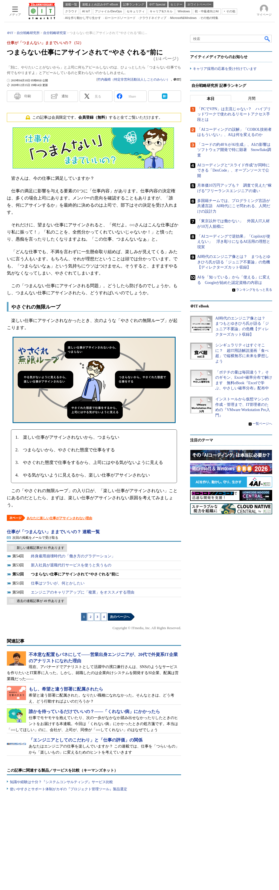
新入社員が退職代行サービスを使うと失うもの (71, 565)
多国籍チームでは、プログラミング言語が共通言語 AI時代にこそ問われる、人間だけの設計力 (233, 205)
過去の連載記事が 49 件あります (40, 601)
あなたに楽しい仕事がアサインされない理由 (59, 518)
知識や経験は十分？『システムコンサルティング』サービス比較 (61, 782)
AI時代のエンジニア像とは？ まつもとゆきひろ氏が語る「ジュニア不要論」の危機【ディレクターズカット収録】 (233, 262)
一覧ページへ (262, 424)
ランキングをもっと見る (254, 290)
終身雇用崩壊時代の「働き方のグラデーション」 (73, 556)
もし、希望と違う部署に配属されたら (66, 689)
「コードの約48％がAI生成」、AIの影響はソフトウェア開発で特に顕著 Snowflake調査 (234, 149)
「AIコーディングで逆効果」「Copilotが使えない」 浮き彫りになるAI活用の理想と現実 (233, 241)
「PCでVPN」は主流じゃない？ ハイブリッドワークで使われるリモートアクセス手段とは (234, 114)
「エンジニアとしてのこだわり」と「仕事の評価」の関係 (86, 740)
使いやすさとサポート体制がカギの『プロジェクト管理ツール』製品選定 (68, 789)
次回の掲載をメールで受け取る (35, 538)
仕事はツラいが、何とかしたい (58, 583)
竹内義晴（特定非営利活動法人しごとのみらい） (134, 79)
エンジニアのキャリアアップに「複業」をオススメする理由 (82, 592)
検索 (267, 38)
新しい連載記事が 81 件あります (40, 548)
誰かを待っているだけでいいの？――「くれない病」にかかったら (94, 711)
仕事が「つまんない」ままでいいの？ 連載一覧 (53, 531)
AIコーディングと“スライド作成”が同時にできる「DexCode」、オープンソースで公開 (233, 170)
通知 (65, 96)
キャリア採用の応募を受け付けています (225, 69)
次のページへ (120, 617)
